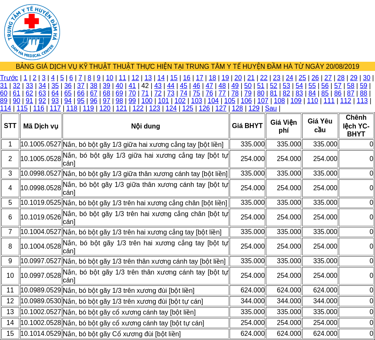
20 (238, 77)
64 (55, 93)
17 (199, 77)
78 (235, 93)
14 (161, 77)
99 (132, 100)
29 (354, 77)
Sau (271, 108)
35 (55, 85)
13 (148, 77)
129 (254, 108)
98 (119, 100)
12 (135, 77)
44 (171, 85)
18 (212, 77)
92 (42, 100)
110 (312, 100)
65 (68, 93)
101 (163, 100)
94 (68, 100)
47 (209, 85)
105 (229, 100)
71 (145, 93)
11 (122, 77)
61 (16, 93)
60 (4, 93)
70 (132, 93)
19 (225, 77)
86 (338, 93)
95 (81, 100)
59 (364, 85)
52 (274, 85)
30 (366, 77)
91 (29, 100)
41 (132, 85)
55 (312, 85)
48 (222, 85)
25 (302, 77)
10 (109, 77)
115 (22, 108)
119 (88, 108)
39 (106, 85)
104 (213, 100)
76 (209, 93)
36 (68, 85)
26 (315, 77)
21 (251, 77)
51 (261, 85)
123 (154, 108)
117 (55, 108)
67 (94, 93)
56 (325, 85)
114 (5, 108)
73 (171, 93)
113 (362, 100)
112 (345, 100)
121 (121, 108)
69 (119, 93)
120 (105, 108)
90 (16, 100)
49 (235, 85)
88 (364, 93)
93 (55, 100)
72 (158, 93)
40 (119, 85)
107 (263, 100)
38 (94, 85)
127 (221, 108)
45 (184, 85)
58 (351, 85)
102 (180, 100)
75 (196, 93)
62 (29, 93)
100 (146, 100)
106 (246, 100)
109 (296, 100)
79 (248, 93)
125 (187, 108)
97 (106, 100)
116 (39, 108)
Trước (9, 77)
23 (276, 77)
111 (329, 100)
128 (237, 108)
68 (106, 93)
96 (94, 100)
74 (184, 93)
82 (286, 93)
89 (4, 100)
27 (328, 77)
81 (274, 93)
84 (312, 93)
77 (222, 93)
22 (264, 77)
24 (289, 77)
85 (325, 93)
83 (299, 93)
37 (81, 85)
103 (196, 100)
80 (261, 93)
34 (42, 85)
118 (72, 108)
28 (341, 77)
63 (42, 93)
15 (174, 77)
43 (158, 85)
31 (4, 85)
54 (299, 85)
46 (196, 85)
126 (204, 108)
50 (248, 85)
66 (81, 93)
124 (171, 108)
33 (29, 85)
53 (286, 85)
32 (16, 85)
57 (338, 85)
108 (279, 100)
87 (351, 93)
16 (186, 77)
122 (138, 108)
